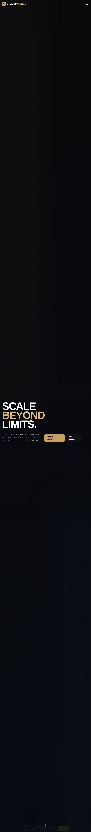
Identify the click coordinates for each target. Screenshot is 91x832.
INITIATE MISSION (54, 438)
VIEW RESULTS (72, 438)
